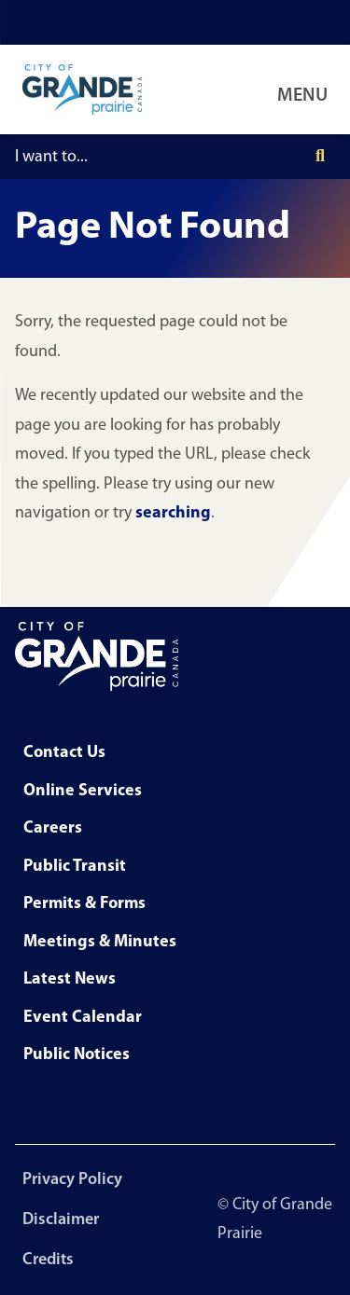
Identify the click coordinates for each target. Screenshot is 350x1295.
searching (173, 513)
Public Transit (74, 866)
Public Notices (76, 1055)
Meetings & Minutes (99, 942)
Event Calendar (82, 1017)
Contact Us (64, 753)
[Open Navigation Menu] (306, 89)
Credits (48, 1260)
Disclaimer (60, 1220)
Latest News (69, 979)
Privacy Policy (72, 1180)
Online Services (82, 791)
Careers (52, 828)
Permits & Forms (84, 904)
